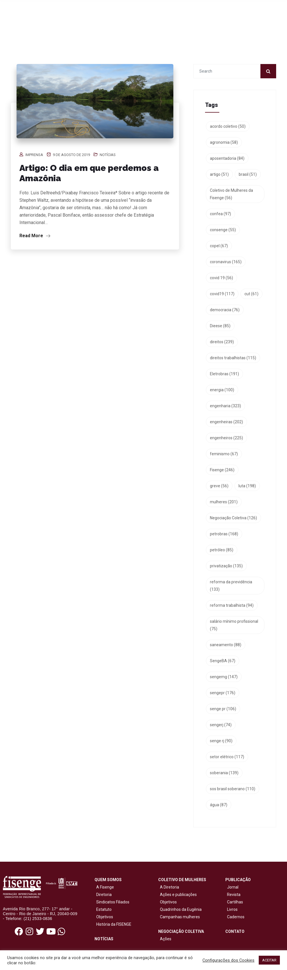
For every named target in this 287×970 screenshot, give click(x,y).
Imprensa (34, 155)
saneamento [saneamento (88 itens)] (225, 644)
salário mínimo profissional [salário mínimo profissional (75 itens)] (234, 625)
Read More (34, 235)
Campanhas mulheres (179, 917)
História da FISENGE (113, 924)
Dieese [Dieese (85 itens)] (220, 326)
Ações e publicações (177, 894)
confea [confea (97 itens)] (220, 213)
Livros (232, 909)
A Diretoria (168, 887)
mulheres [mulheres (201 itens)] (224, 502)
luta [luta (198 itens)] (247, 486)
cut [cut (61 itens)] (251, 294)
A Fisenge (104, 887)
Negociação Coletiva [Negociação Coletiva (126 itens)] (233, 518)
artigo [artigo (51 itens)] (219, 174)
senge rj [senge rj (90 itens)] (221, 741)
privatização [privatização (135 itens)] (226, 566)
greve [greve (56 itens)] (219, 486)
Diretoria (103, 894)
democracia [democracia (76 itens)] (225, 310)
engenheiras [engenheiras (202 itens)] (226, 422)
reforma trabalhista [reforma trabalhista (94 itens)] (232, 605)
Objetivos (104, 917)
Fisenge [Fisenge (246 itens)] (222, 470)
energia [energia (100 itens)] (222, 390)
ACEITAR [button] (269, 960)
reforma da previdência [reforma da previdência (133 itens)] (231, 586)
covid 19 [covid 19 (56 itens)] (221, 278)
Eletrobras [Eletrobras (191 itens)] (224, 374)
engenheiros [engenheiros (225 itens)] (226, 438)
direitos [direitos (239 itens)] (222, 342)
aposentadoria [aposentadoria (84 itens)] (227, 158)
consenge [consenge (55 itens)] (223, 229)
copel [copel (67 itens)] (219, 246)
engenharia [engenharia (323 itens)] (225, 406)
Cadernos (235, 917)
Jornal (232, 887)
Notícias (108, 155)
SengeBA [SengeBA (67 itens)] (222, 660)
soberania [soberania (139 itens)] (224, 773)
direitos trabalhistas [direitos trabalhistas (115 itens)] (233, 358)
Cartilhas (235, 902)
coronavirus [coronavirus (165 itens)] (226, 262)
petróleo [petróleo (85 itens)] (221, 550)
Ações (164, 939)
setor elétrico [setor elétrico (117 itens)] (227, 757)
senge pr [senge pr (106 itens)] (223, 708)
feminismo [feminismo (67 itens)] (224, 454)
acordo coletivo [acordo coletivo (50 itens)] (228, 126)
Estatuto (103, 909)
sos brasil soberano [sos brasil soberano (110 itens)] (232, 789)
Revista (233, 894)
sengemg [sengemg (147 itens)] (224, 676)
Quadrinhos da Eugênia (180, 909)
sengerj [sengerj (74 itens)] (221, 724)
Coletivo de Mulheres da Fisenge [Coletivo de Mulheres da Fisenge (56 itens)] (231, 194)
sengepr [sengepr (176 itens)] (222, 692)
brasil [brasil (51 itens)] (248, 174)
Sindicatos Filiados (112, 902)
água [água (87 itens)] (218, 805)
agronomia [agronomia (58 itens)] (224, 142)
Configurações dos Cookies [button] (228, 960)
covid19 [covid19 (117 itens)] (222, 294)
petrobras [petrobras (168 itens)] (224, 534)
